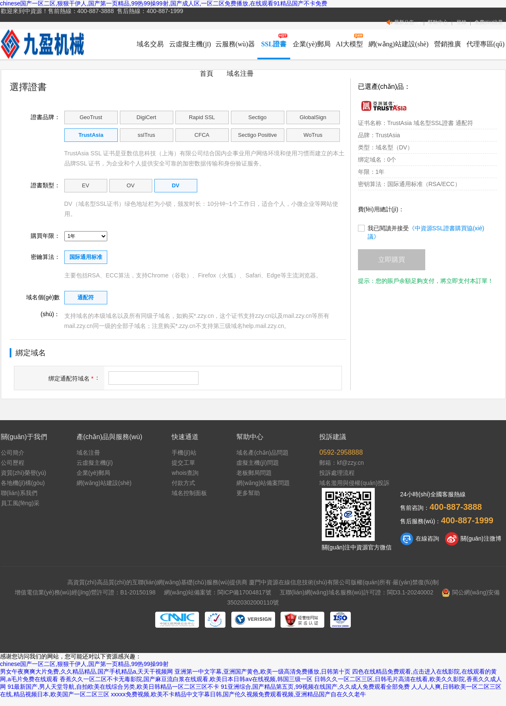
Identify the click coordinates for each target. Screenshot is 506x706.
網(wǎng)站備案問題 (263, 483)
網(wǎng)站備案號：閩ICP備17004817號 (217, 592)
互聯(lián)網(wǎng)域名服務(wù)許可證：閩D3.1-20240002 (357, 592)
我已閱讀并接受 (421, 228)
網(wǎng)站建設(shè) (398, 44)
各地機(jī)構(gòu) (23, 483)
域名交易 (150, 44)
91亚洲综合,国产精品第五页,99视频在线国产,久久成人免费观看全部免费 (315, 686)
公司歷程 (12, 462)
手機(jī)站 (184, 452)
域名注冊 (240, 73)
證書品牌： (45, 117)
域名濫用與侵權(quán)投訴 (354, 483)
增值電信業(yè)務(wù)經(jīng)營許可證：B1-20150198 (85, 592)
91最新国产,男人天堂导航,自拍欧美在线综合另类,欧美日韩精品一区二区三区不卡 (113, 686)
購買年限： (45, 235)
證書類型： (45, 185)
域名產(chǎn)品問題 (262, 452)
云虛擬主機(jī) (190, 44)
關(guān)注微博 (473, 539)
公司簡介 (12, 452)
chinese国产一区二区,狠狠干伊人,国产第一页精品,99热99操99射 (84, 664)
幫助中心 (438, 22)
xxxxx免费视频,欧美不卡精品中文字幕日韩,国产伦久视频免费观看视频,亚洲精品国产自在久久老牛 (238, 694)
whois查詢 (185, 472)
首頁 (206, 73)
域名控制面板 (189, 493)
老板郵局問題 (254, 472)
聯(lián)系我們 (19, 493)
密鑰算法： (45, 256)
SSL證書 (273, 44)
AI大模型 (349, 44)
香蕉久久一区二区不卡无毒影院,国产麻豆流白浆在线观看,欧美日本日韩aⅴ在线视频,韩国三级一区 (186, 679)
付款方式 (183, 483)
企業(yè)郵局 (312, 44)
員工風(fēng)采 (20, 503)
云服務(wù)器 (235, 44)
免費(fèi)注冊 (488, 22)
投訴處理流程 (337, 472)
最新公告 (404, 22)
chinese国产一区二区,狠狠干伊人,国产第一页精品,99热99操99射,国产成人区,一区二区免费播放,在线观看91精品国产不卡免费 (163, 3)
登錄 (461, 22)
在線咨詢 (419, 539)
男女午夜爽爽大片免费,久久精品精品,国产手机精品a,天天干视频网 (86, 671)
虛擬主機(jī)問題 (257, 462)
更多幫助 (248, 493)
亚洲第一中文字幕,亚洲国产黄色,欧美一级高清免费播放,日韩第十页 (262, 671)
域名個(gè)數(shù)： (43, 300)
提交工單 (183, 462)
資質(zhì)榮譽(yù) (23, 472)
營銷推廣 (447, 44)
